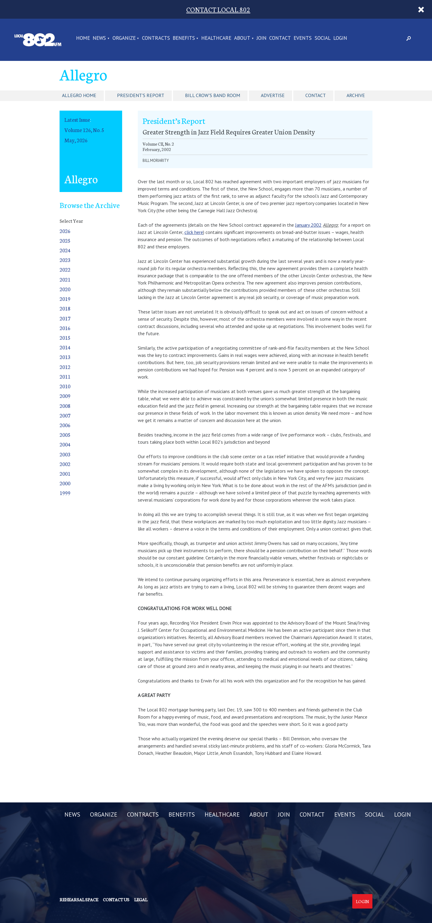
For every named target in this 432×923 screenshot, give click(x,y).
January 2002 (308, 225)
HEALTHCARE (216, 38)
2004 (65, 444)
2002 (65, 464)
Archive (356, 95)
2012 (65, 366)
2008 (65, 405)
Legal (140, 899)
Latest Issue (77, 119)
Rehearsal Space (79, 899)
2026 (65, 231)
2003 (65, 454)
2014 (65, 347)
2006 (65, 425)
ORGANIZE (124, 38)
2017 (65, 318)
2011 (65, 376)
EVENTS (303, 38)
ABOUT (242, 38)
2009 (65, 395)
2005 (65, 434)
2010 (65, 386)
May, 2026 (76, 140)
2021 (65, 279)
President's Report (140, 95)
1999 (65, 492)
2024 (65, 250)
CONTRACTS (156, 38)
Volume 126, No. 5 (84, 130)
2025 (65, 240)
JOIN (262, 38)
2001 (65, 473)
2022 (65, 269)
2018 (65, 308)
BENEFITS (184, 38)
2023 (65, 259)
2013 (65, 357)
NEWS (99, 38)
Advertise (273, 95)
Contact (315, 95)
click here (193, 232)
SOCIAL (323, 38)
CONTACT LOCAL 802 (218, 9)
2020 (65, 289)
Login (362, 901)
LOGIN (340, 38)
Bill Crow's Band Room (212, 95)
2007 (65, 415)
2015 (65, 337)
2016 (65, 328)
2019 (65, 298)
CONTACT (280, 38)
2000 (65, 483)
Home (83, 38)
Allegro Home (79, 95)
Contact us (116, 899)
